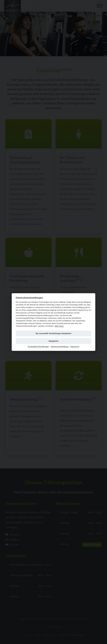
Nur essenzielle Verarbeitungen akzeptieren (53, 333)
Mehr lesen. (59, 326)
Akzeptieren (53, 341)
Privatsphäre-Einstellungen (38, 346)
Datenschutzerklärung (59, 346)
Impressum (74, 346)
